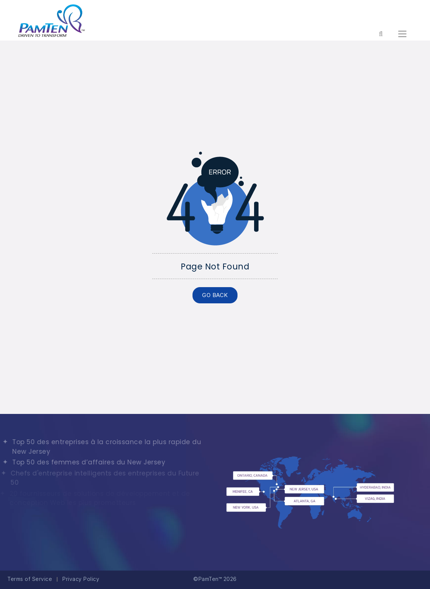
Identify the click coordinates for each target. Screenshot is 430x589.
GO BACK (215, 295)
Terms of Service (29, 579)
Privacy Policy (80, 579)
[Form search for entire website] (380, 34)
